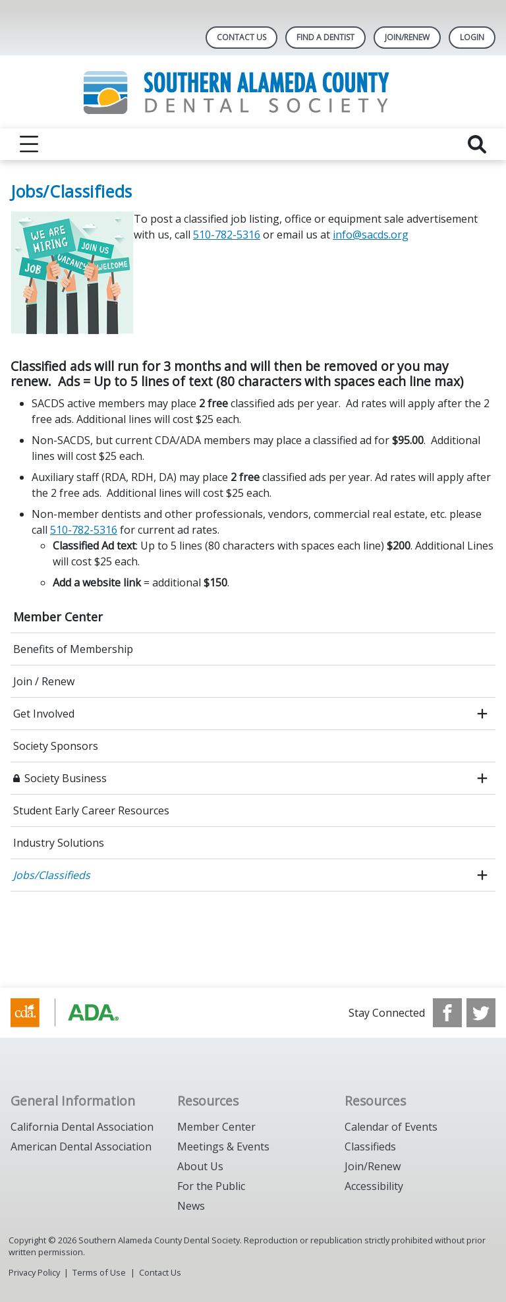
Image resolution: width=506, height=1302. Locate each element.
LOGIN (472, 37)
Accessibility (374, 1186)
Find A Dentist (325, 37)
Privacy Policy (34, 1272)
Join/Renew (373, 1166)
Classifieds (370, 1146)
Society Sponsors (55, 746)
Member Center (58, 617)
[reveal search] (477, 144)
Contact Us (241, 37)
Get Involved (43, 713)
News (191, 1206)
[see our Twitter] (480, 1012)
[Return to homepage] (253, 92)
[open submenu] (482, 714)
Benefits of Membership (73, 649)
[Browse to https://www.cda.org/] (77, 1012)
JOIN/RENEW (407, 37)
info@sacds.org (370, 234)
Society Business (65, 778)
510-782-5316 (226, 234)
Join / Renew (43, 681)
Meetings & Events (223, 1146)
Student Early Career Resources (91, 810)
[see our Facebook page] (447, 1012)
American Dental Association (81, 1146)
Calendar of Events (391, 1126)
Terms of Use (99, 1272)
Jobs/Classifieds (51, 875)
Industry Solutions (58, 842)
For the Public (211, 1186)
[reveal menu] (29, 144)
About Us (200, 1166)
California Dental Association (82, 1126)
